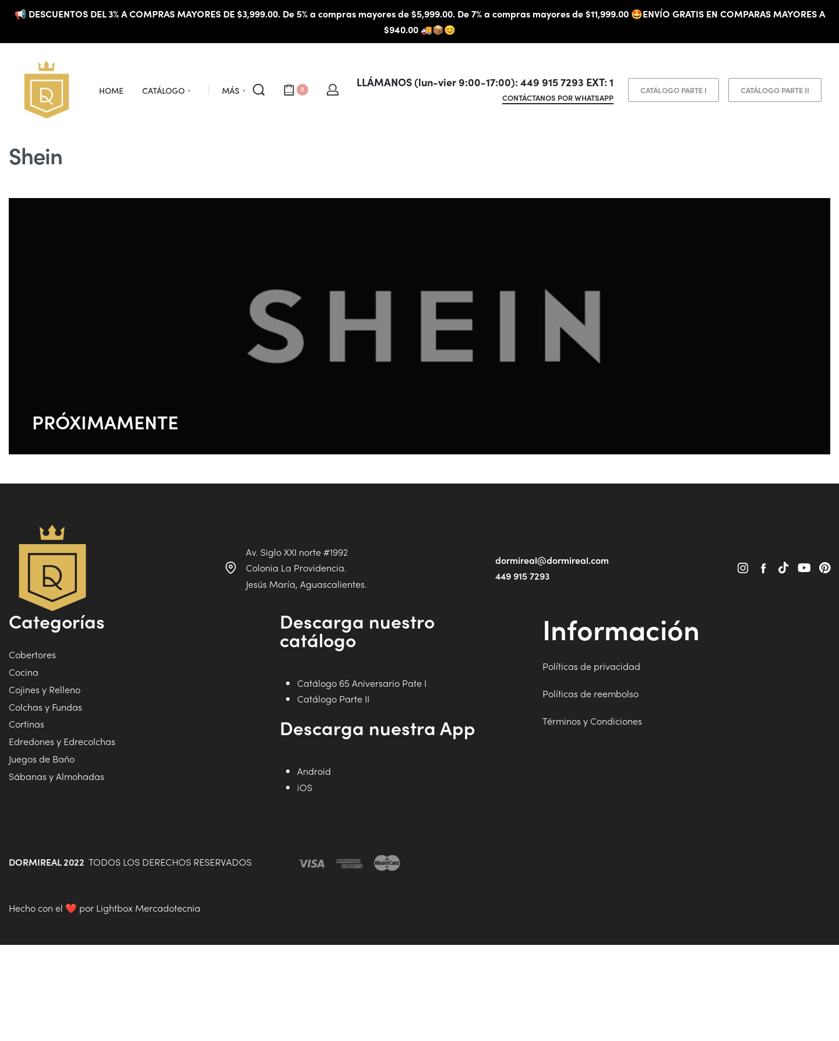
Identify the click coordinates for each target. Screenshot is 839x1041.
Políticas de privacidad (591, 753)
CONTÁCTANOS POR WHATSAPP (558, 98)
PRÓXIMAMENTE (105, 421)
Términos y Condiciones (592, 808)
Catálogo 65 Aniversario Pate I (361, 770)
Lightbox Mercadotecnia (148, 995)
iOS (304, 874)
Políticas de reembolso (590, 781)
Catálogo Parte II (333, 786)
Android (314, 858)
